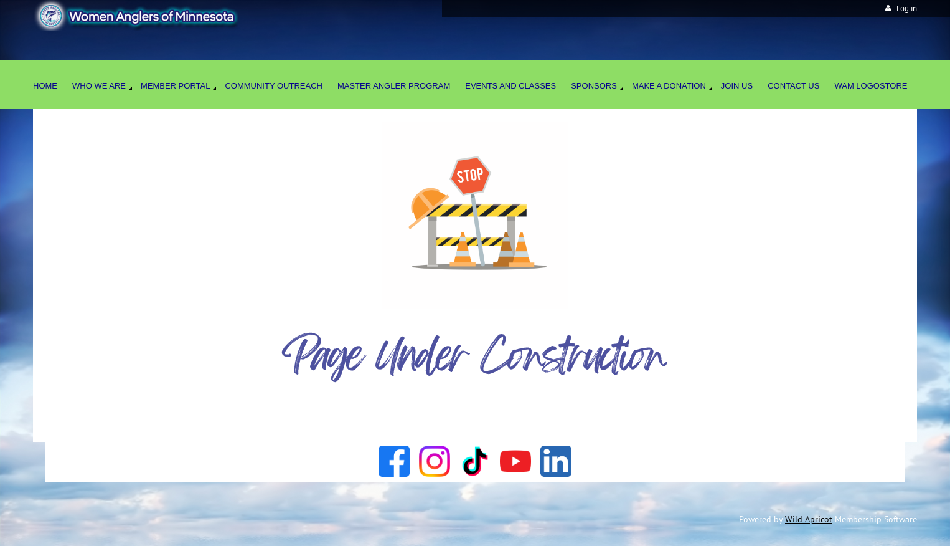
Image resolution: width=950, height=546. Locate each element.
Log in (906, 8)
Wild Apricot (808, 519)
